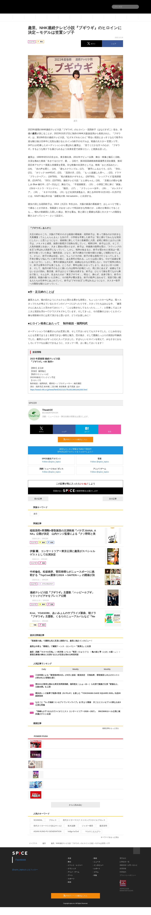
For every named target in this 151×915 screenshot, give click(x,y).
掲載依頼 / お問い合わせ (128, 865)
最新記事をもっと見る (111, 728)
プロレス (51, 820)
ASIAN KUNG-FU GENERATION (46, 831)
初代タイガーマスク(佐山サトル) (46, 826)
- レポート (96, 868)
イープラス (33, 843)
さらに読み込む (83, 805)
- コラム (96, 872)
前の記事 (35, 499)
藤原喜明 (102, 826)
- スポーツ (70, 879)
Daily (44, 669)
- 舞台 (69, 862)
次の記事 (115, 499)
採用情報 (123, 868)
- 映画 (69, 882)
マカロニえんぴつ (91, 831)
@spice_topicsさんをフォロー (25, 870)
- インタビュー (98, 865)
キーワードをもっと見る (111, 837)
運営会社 (123, 858)
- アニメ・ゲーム (73, 872)
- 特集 (95, 875)
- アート (70, 875)
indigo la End (72, 831)
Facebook (20, 859)
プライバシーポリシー (128, 875)
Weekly (75, 669)
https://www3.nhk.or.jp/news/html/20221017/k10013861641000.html (58, 390)
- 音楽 (69, 858)
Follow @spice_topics (51, 462)
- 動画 (95, 858)
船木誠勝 (70, 826)
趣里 (34, 514)
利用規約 (123, 872)
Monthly (107, 669)
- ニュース (96, 862)
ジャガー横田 (86, 826)
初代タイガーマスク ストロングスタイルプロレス (83, 820)
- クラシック (71, 868)
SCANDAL (37, 820)
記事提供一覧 (124, 862)
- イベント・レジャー (75, 865)
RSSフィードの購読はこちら (77, 439)
